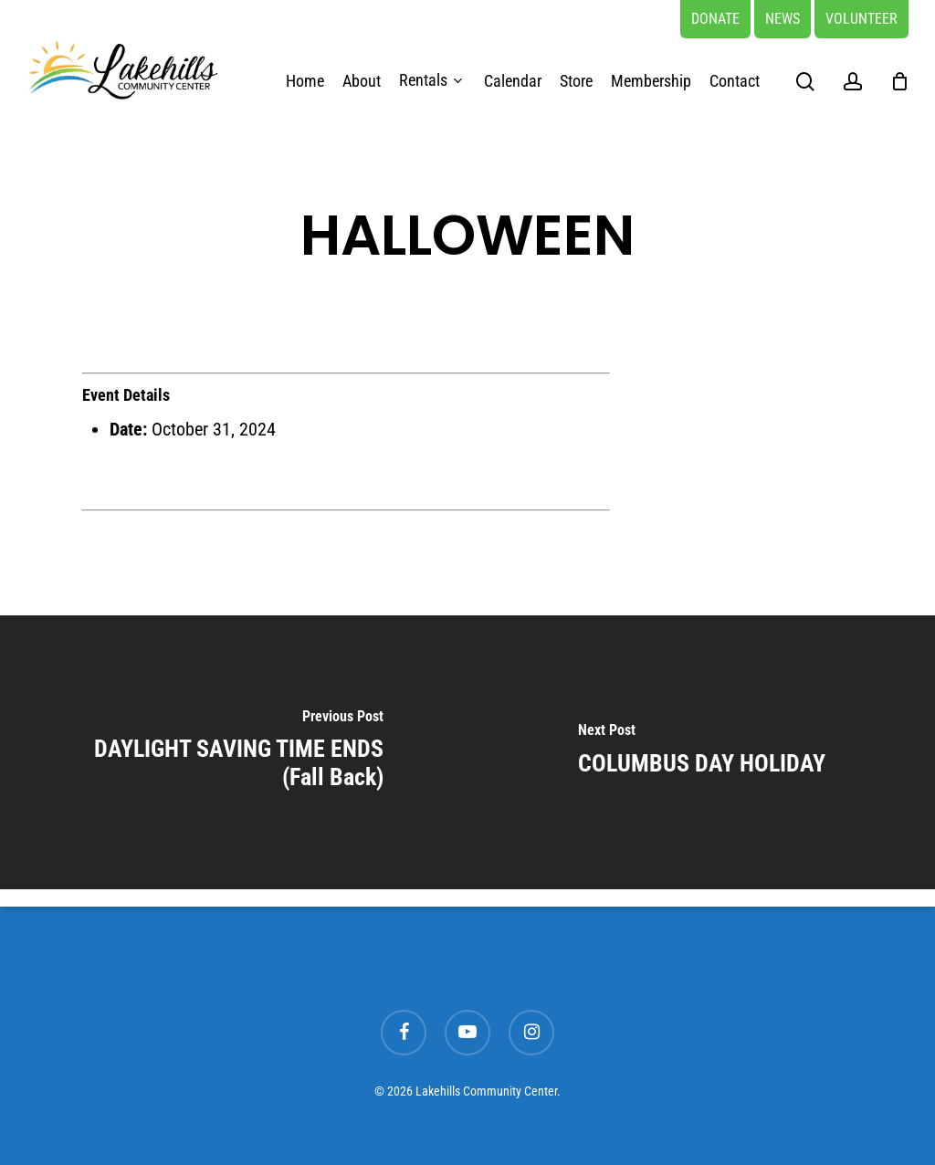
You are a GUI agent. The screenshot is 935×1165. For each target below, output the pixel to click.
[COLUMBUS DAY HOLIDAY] (701, 752)
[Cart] (899, 81)
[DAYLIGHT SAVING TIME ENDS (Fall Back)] (234, 752)
